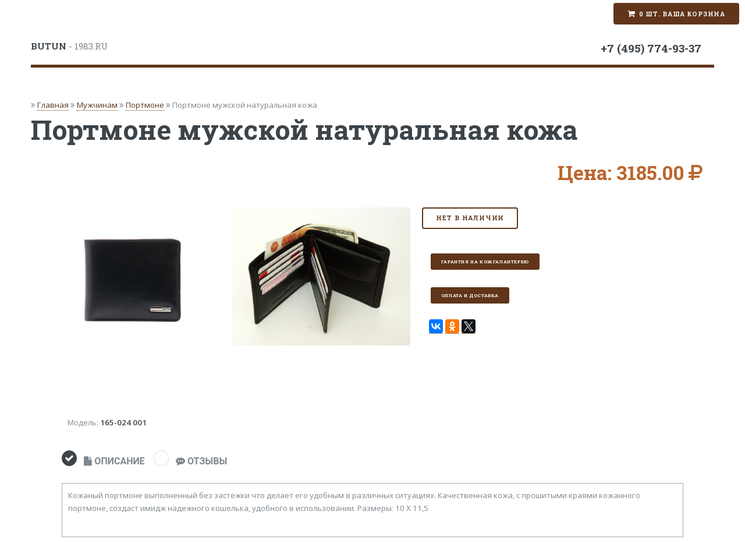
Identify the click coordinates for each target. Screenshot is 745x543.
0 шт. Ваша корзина (682, 14)
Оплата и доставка (470, 295)
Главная (53, 105)
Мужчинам (97, 105)
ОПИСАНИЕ (114, 461)
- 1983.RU (69, 46)
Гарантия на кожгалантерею (485, 262)
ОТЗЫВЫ (201, 461)
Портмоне (145, 105)
